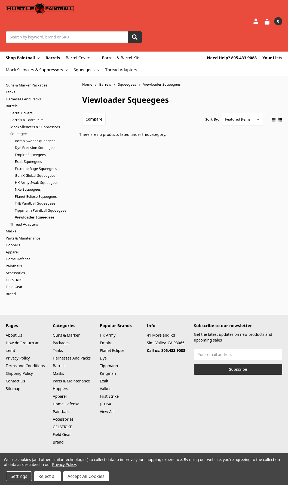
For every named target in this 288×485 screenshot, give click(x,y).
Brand (11, 293)
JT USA (105, 403)
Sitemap (13, 388)
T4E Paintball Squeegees (35, 203)
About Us (14, 335)
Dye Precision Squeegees (35, 147)
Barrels (52, 57)
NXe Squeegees (28, 189)
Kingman (108, 373)
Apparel (12, 252)
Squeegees (86, 69)
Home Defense (18, 258)
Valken (106, 388)
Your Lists (272, 57)
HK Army (108, 335)
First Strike (109, 396)
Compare (93, 119)
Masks (11, 231)
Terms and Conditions (25, 365)
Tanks (10, 91)
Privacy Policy (18, 358)
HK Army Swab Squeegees (37, 182)
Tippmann (109, 365)
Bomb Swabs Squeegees (35, 140)
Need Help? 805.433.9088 (232, 57)
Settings (19, 476)
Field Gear (14, 286)
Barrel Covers (81, 57)
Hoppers (13, 244)
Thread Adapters (123, 69)
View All (107, 411)
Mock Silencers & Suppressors (37, 69)
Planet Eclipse (112, 350)
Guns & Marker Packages (26, 85)
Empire (106, 342)
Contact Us (15, 381)
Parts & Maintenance (23, 238)
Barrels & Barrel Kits (123, 57)
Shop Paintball (23, 57)
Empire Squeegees (30, 154)
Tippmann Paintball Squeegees (40, 210)
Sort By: (212, 119)
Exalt (104, 381)
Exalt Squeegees (28, 161)
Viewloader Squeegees (35, 217)
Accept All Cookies (86, 476)
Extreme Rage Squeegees (36, 168)
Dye (103, 358)
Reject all (47, 476)
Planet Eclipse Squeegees (36, 196)
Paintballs (14, 266)
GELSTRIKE (15, 279)
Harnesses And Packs (23, 99)
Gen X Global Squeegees (35, 175)
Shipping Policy (19, 373)
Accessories (15, 272)
